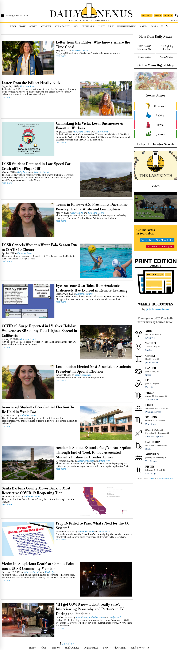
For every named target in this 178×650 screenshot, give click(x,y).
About (44, 647)
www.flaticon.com (166, 478)
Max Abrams (77, 212)
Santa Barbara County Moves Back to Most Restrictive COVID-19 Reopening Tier (36, 490)
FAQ (105, 647)
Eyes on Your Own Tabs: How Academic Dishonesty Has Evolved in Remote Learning (91, 288)
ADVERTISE (147, 15)
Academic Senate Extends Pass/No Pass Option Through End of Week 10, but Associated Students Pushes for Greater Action (93, 452)
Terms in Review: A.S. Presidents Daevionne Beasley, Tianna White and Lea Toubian (92, 206)
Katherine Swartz (80, 50)
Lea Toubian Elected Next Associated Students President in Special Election (93, 369)
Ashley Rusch (101, 131)
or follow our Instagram (160, 246)
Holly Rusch (23, 172)
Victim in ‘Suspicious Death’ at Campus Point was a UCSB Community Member (38, 566)
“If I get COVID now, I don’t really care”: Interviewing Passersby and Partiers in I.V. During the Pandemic (90, 609)
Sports (22, 26)
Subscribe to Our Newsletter (157, 240)
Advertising (119, 647)
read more (61, 56)
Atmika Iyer (104, 460)
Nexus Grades (166, 56)
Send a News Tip (140, 647)
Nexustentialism (126, 26)
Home (32, 647)
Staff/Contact (72, 647)
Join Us (56, 647)
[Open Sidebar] (2, 15)
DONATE (157, 15)
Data (76, 26)
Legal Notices (91, 647)
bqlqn (152, 478)
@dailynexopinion (157, 309)
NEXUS (115, 13)
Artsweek (46, 26)
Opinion (34, 26)
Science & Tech (62, 26)
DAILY (65, 13)
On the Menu (88, 26)
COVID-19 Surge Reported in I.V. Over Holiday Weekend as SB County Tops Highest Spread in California (39, 331)
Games (154, 26)
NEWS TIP (168, 15)
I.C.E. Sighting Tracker (166, 47)
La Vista (143, 26)
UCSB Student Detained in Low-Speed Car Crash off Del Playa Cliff (36, 166)
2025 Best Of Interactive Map (144, 47)
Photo (101, 26)
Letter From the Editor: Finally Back (31, 82)
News (13, 26)
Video (111, 26)
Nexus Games (144, 56)
